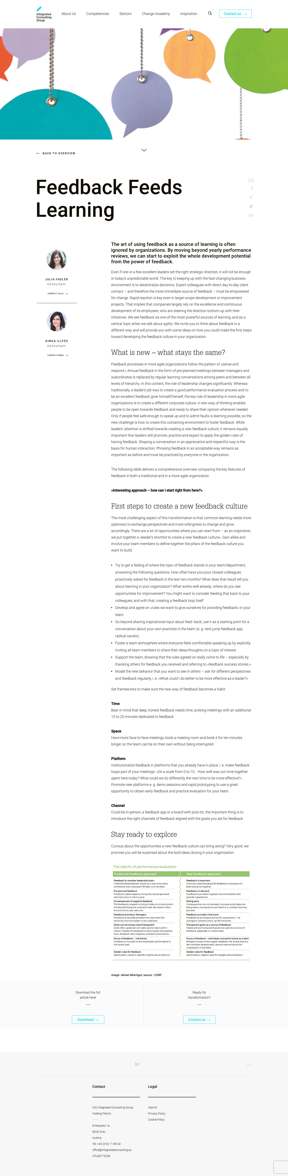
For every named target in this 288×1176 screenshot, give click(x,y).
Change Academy (156, 14)
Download (88, 1019)
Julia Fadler (56, 279)
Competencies (97, 14)
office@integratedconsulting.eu (112, 1150)
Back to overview (56, 153)
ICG (44, 14)
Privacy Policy (157, 1113)
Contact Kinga (55, 355)
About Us (68, 14)
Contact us (235, 14)
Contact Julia (56, 294)
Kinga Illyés (56, 341)
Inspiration (188, 14)
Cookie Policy (156, 1119)
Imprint (152, 1107)
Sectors (125, 14)
